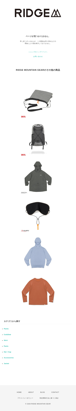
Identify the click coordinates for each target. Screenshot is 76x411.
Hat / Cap (7, 352)
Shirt (6, 340)
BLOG (42, 392)
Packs (6, 329)
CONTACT (55, 392)
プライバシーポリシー (25, 398)
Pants (6, 346)
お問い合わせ (38, 56)
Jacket (6, 363)
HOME (19, 392)
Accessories (9, 358)
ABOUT (31, 392)
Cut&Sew (7, 334)
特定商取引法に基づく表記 (49, 398)
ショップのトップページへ (38, 52)
